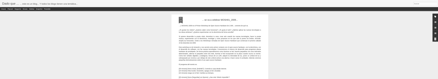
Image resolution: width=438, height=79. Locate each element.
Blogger (227, 77)
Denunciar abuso (234, 77)
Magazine (18, 9)
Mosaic (25, 9)
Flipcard (10, 9)
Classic (3, 9)
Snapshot (39, 9)
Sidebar (31, 9)
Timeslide (47, 9)
